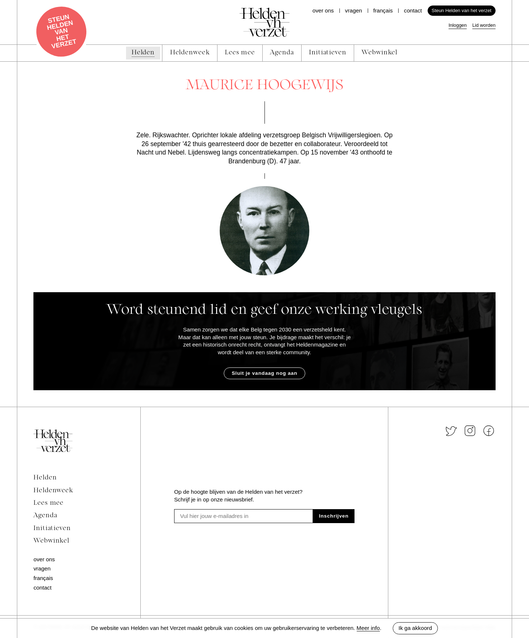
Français (383, 10)
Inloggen (458, 25)
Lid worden (484, 25)
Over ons (323, 10)
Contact (413, 10)
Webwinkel (51, 541)
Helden (45, 478)
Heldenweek (53, 490)
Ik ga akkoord (415, 628)
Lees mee (48, 503)
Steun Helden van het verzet (462, 10)
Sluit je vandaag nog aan (265, 373)
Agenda (45, 515)
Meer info (368, 628)
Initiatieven (52, 528)
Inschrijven (334, 516)
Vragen (353, 10)
